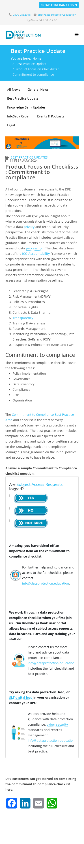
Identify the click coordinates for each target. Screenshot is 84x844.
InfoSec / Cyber (18, 116)
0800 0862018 (22, 15)
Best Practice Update (31, 64)
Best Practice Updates (29, 157)
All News (13, 89)
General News (38, 89)
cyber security (57, 724)
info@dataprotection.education (45, 583)
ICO (25, 253)
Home (37, 58)
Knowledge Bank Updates (26, 107)
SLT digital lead (20, 697)
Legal (11, 125)
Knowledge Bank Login (59, 5)
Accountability (39, 253)
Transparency (23, 318)
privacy (29, 227)
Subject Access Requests (40, 484)
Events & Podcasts (50, 116)
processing (34, 248)
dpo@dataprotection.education (57, 15)
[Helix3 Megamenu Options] (77, 34)
